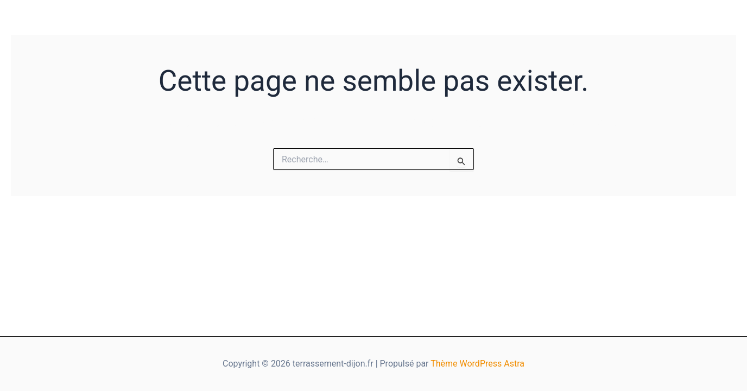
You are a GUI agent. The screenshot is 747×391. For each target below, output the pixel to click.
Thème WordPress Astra (477, 363)
